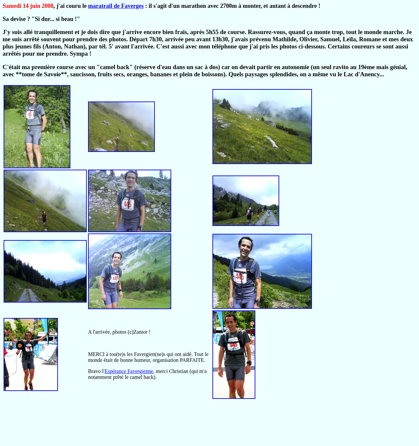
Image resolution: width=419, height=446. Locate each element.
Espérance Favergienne (128, 371)
